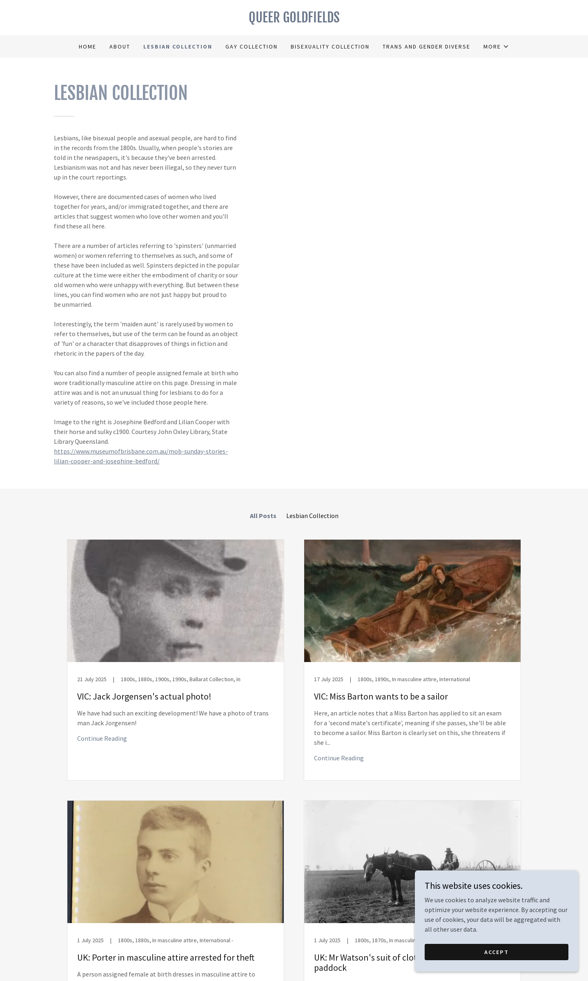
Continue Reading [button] (102, 738)
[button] (496, 46)
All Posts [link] (263, 516)
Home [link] (87, 46)
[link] (294, 20)
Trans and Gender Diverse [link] (426, 46)
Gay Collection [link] (251, 46)
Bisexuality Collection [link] (330, 46)
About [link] (119, 46)
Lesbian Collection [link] (177, 46)
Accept (496, 951)
